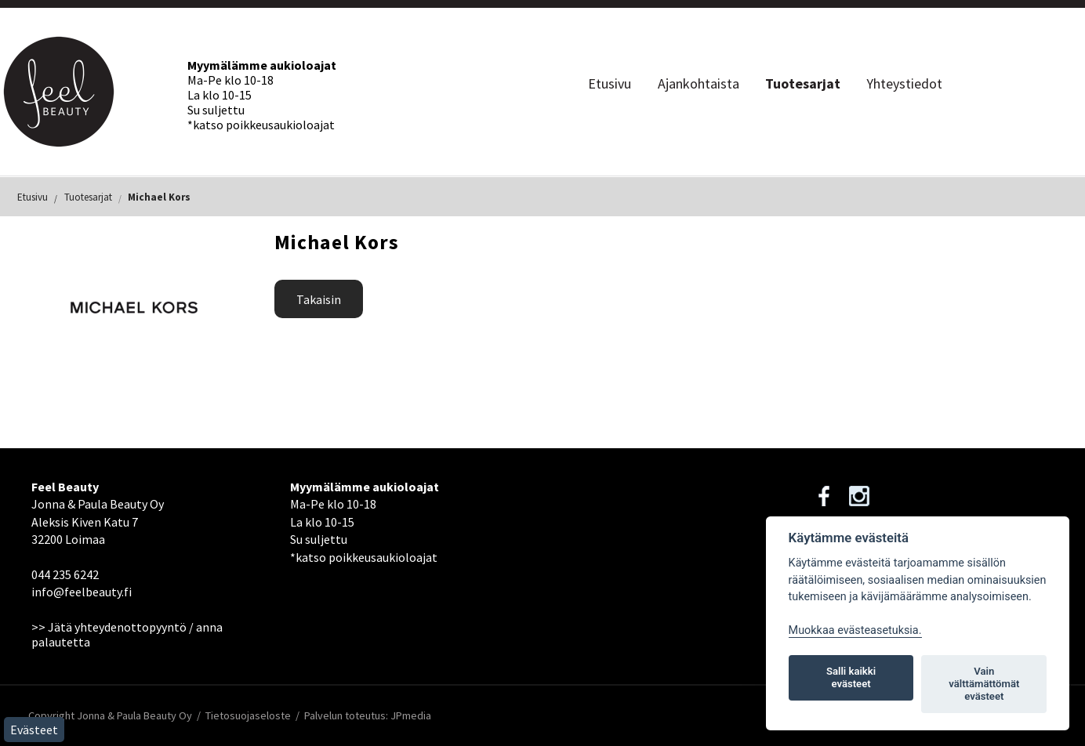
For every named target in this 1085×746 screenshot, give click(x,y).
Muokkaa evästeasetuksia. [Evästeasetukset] (855, 630)
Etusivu (609, 83)
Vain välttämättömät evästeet (984, 683)
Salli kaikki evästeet (851, 677)
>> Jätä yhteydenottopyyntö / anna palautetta (127, 634)
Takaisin (318, 299)
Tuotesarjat (802, 83)
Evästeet (34, 729)
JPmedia (410, 715)
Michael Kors (159, 197)
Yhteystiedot (904, 83)
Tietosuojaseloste (248, 715)
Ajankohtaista (698, 83)
